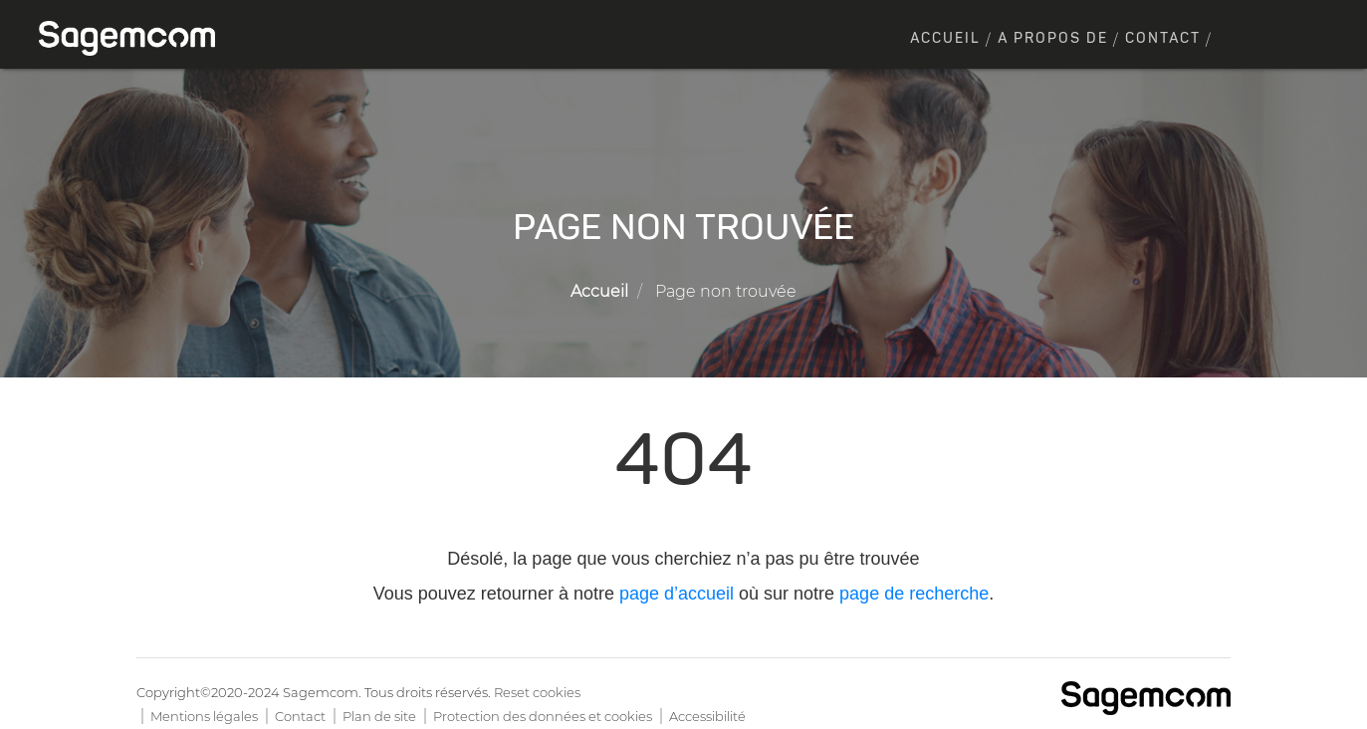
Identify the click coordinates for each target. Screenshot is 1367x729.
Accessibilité (707, 716)
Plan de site (379, 716)
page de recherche (914, 594)
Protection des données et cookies (542, 716)
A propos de (1053, 39)
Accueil (945, 39)
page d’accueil (676, 594)
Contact (1163, 39)
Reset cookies (537, 692)
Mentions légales (204, 716)
